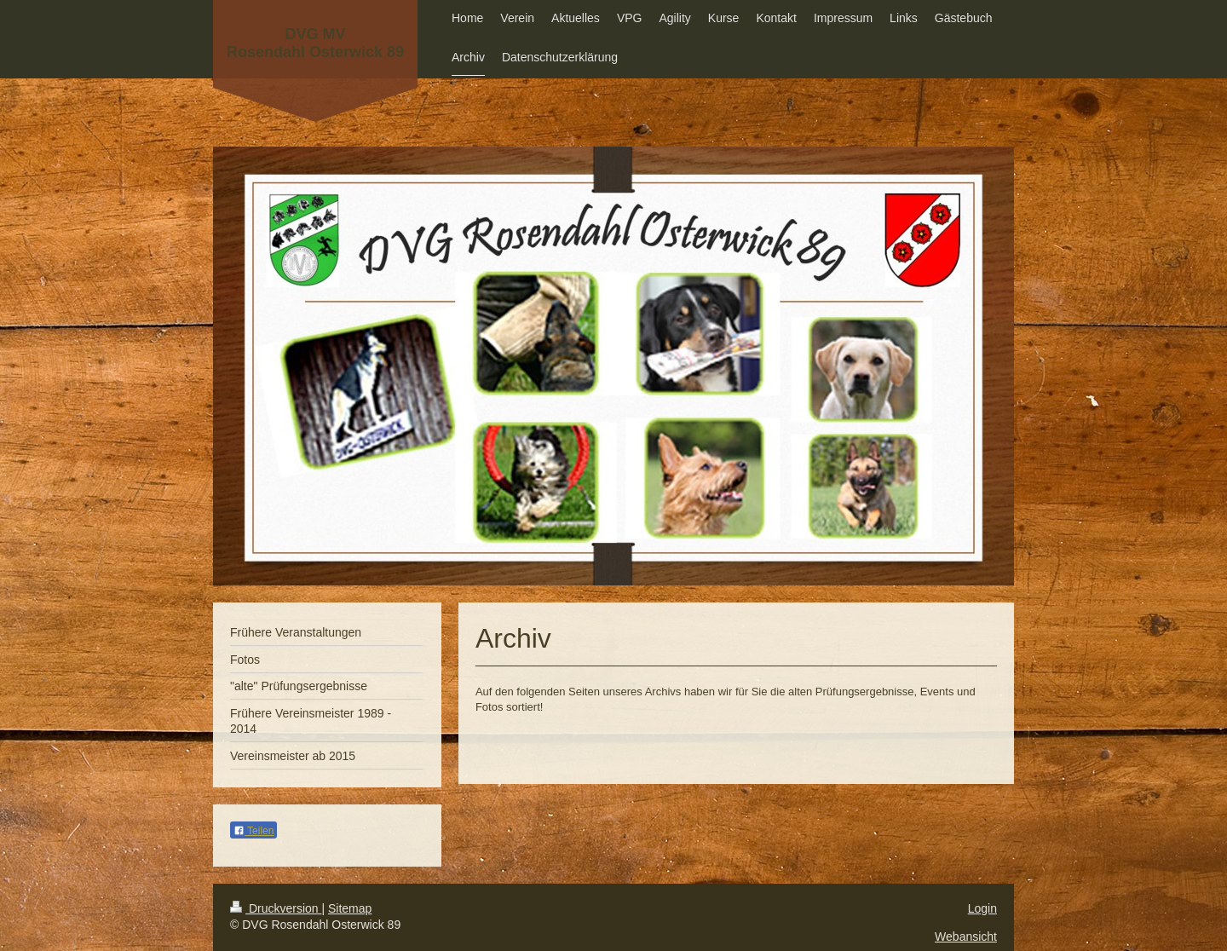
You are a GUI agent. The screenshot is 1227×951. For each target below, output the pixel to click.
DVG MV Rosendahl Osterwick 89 (315, 43)
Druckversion (275, 908)
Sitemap (350, 908)
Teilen (253, 831)
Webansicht (966, 936)
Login (982, 908)
